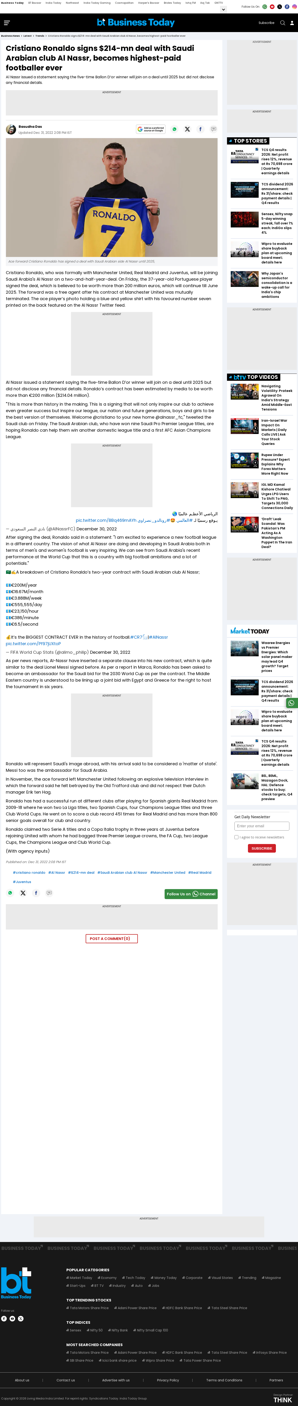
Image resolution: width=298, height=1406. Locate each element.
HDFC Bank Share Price (184, 1309)
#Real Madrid (199, 873)
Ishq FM (191, 3)
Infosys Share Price (271, 1353)
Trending (249, 1279)
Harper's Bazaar (148, 3)
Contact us (66, 1381)
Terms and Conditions (224, 1381)
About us (22, 1381)
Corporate (194, 1279)
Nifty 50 (96, 1331)
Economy (109, 1279)
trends (39, 37)
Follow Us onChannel (191, 895)
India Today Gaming (97, 3)
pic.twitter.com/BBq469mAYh (106, 521)
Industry (119, 1286)
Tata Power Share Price (202, 1361)
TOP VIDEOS (256, 378)
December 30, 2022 (97, 530)
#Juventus (22, 882)
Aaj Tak (205, 3)
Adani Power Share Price (137, 1309)
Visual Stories (222, 1279)
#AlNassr (158, 638)
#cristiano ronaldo (29, 873)
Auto (138, 1286)
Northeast (72, 3)
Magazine (273, 1279)
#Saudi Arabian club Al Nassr (122, 873)
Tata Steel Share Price (229, 1309)
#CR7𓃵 (139, 638)
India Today (53, 3)
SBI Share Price (81, 1361)
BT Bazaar (34, 3)
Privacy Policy (168, 1381)
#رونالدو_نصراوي (154, 521)
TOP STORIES (250, 142)
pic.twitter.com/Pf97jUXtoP (33, 644)
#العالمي (184, 521)
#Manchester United (167, 873)
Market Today (81, 1279)
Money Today (165, 1279)
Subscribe (266, 23)
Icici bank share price (119, 1361)
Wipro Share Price (160, 1361)
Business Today (12, 3)
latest (28, 37)
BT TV (99, 1286)
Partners (276, 1381)
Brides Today (172, 3)
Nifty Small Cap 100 (152, 1331)
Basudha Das (30, 127)
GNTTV (218, 3)
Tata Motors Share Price (89, 1309)
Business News (10, 37)
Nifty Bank (120, 1331)
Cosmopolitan (124, 3)
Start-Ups (77, 1286)
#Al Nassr (56, 873)
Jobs (155, 1286)
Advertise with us (116, 1381)
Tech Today (135, 1279)
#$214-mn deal (81, 873)
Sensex (75, 1331)
